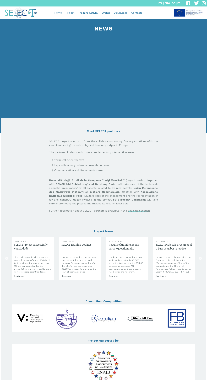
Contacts (136, 12)
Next (200, 270)
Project (70, 12)
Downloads (120, 12)
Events (106, 12)
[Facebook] (188, 3)
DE (173, 3)
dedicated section (139, 210)
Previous (6, 270)
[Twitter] (196, 3)
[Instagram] (204, 3)
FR (178, 3)
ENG (167, 3)
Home (58, 12)
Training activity (88, 12)
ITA (160, 3)
